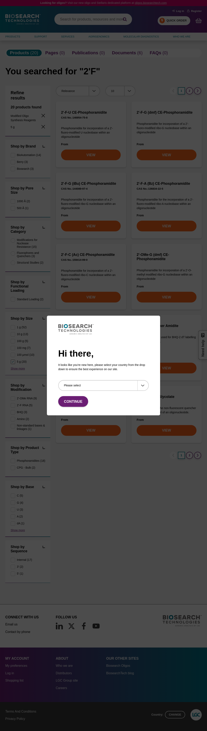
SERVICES (67, 36)
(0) (55, 52)
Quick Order (177, 20)
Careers (61, 688)
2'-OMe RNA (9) (27, 398)
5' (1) (20, 573)
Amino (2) (23, 419)
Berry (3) (22, 162)
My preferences (16, 665)
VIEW (90, 155)
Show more (18, 368)
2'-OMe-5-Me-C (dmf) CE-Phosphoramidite (81, 328)
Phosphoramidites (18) (31, 460)
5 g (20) (21, 361)
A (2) (20, 516)
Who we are (64, 665)
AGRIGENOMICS (99, 36)
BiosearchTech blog (120, 673)
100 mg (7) (24, 347)
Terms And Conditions (20, 711)
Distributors (64, 673)
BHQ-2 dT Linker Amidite (157, 326)
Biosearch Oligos (118, 665)
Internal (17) (24, 559)
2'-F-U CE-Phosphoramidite (84, 112)
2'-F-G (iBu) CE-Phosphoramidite (88, 184)
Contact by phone (17, 632)
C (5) (20, 495)
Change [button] (175, 714)
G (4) (20, 502)
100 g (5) (22, 341)
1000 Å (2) (23, 201)
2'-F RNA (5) (24, 405)
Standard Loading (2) (30, 299)
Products (12, 36)
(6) (127, 52)
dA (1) (20, 523)
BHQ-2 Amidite (73, 397)
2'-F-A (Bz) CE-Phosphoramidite (163, 184)
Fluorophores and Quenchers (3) (28, 254)
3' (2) (20, 566)
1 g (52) (21, 327)
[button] (43, 146)
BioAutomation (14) (29, 155)
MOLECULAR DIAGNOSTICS (141, 36)
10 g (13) (22, 334)
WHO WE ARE (182, 36)
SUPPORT (40, 36)
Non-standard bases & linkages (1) (31, 427)
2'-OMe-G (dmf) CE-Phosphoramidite (153, 257)
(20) (24, 52)
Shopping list (14, 680)
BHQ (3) (22, 412)
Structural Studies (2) (30, 262)
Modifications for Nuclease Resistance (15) (27, 243)
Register (194, 11)
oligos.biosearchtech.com (151, 2)
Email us (11, 624)
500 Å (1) (23, 208)
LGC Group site (67, 680)
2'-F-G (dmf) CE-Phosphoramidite (164, 112)
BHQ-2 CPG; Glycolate (155, 397)
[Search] (124, 19)
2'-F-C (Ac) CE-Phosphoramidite (88, 255)
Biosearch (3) (25, 168)
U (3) (20, 509)
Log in (178, 11)
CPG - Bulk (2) (26, 467)
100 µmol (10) (25, 354)
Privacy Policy (15, 718)
